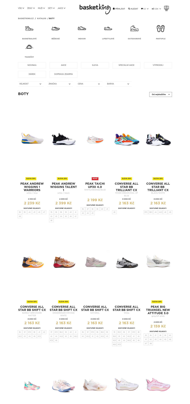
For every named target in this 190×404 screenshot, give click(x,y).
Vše (21, 8)
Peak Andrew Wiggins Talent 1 (63, 187)
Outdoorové (134, 39)
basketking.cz (26, 18)
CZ (145, 9)
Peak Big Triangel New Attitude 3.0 (158, 310)
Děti (51, 8)
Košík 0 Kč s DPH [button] (167, 7)
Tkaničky (29, 57)
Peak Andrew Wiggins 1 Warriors (32, 187)
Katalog (41, 18)
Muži (41, 8)
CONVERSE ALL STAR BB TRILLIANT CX (126, 187)
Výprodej (158, 65)
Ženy (31, 8)
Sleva (95, 65)
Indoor (82, 39)
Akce (61, 8)
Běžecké (55, 39)
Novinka (32, 65)
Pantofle (160, 39)
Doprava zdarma (63, 74)
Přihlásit (120, 9)
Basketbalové (29, 39)
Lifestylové (108, 39)
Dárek (32, 74)
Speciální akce (126, 65)
